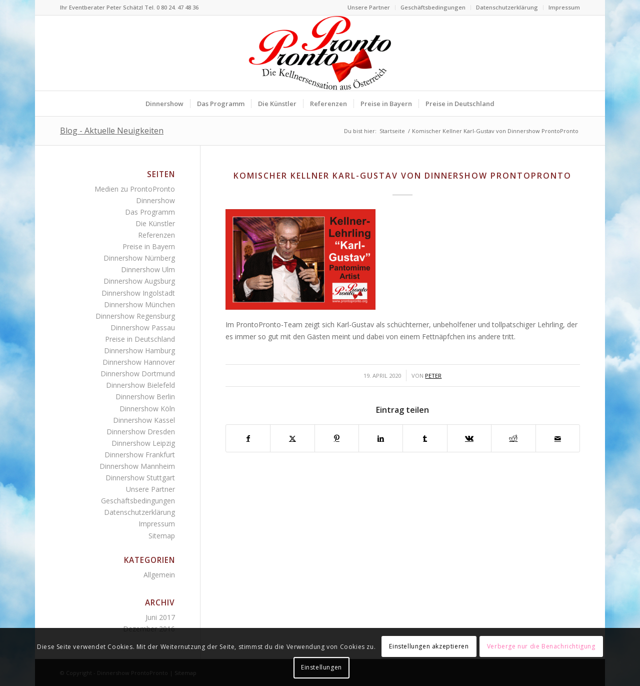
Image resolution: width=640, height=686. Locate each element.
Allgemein (159, 574)
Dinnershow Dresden (140, 431)
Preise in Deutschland (140, 339)
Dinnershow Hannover (138, 362)
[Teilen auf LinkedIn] (380, 438)
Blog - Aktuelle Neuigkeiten (112, 130)
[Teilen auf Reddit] (513, 438)
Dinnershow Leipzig (143, 443)
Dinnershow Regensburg (135, 316)
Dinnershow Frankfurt (139, 454)
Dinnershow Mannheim (137, 466)
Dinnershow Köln (147, 408)
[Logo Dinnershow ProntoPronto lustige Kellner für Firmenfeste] (320, 53)
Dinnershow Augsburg (139, 281)
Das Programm (150, 212)
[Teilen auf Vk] (469, 438)
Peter (433, 375)
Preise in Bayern (148, 246)
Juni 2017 (160, 617)
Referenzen (156, 235)
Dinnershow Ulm (148, 269)
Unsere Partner (369, 7)
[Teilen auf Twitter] (292, 438)
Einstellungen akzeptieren (428, 646)
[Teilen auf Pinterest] (336, 438)
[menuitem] (369, 7)
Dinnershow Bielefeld (140, 385)
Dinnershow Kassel (144, 420)
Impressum (564, 7)
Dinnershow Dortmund (137, 373)
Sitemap (161, 535)
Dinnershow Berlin (145, 396)
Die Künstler (155, 223)
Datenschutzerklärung (507, 7)
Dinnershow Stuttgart (140, 477)
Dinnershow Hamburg (139, 350)
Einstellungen (321, 667)
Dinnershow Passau (142, 327)
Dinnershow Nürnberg (139, 258)
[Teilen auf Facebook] (248, 438)
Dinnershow (155, 200)
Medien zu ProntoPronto (134, 189)
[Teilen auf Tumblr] (424, 438)
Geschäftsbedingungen (433, 7)
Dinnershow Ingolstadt (138, 293)
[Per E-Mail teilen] (558, 438)
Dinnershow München (139, 304)
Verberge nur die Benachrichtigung (541, 646)
